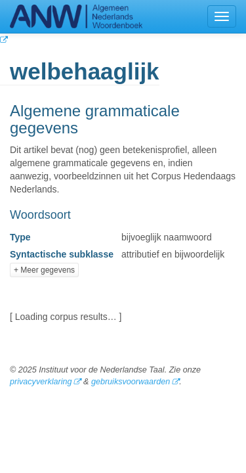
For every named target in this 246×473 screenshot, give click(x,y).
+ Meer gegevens (44, 270)
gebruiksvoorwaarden (130, 381)
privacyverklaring (41, 381)
